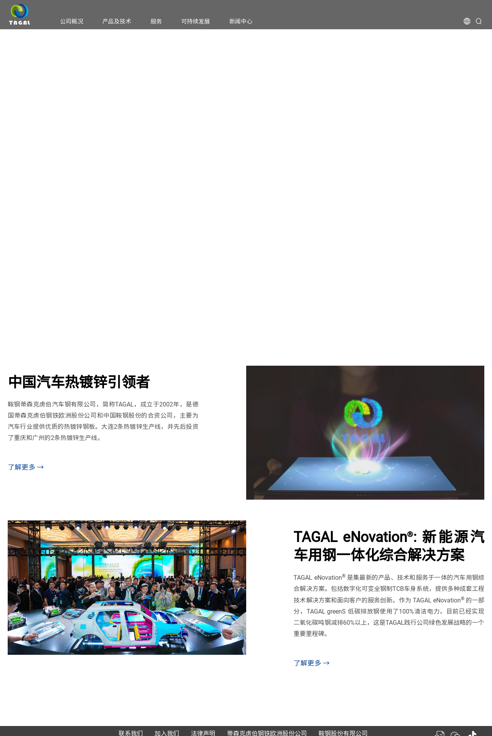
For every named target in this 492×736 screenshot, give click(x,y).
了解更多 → (26, 467)
